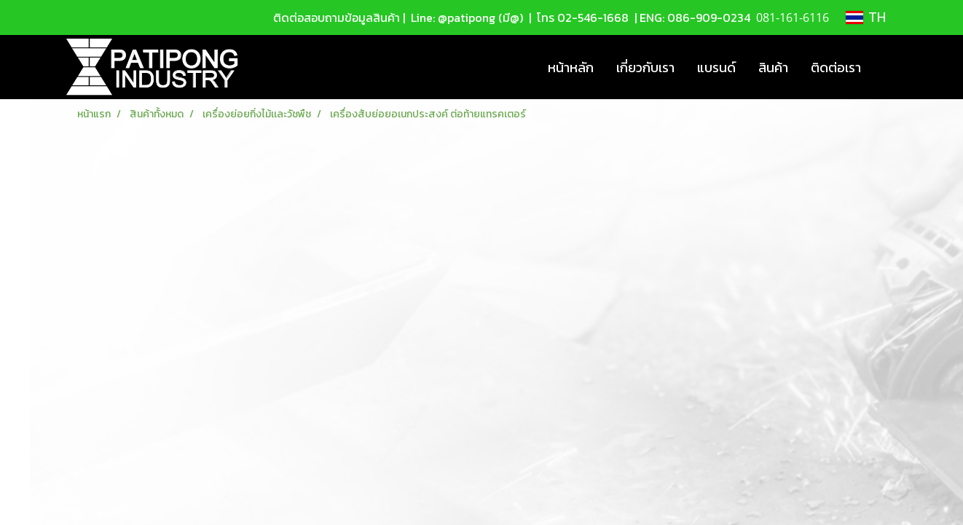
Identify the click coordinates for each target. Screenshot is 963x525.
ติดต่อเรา (836, 67)
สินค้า (773, 67)
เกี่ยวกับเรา (645, 67)
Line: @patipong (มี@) (465, 17)
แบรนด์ (716, 67)
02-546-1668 (593, 17)
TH (866, 17)
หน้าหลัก (571, 67)
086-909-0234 (708, 17)
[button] (885, 67)
